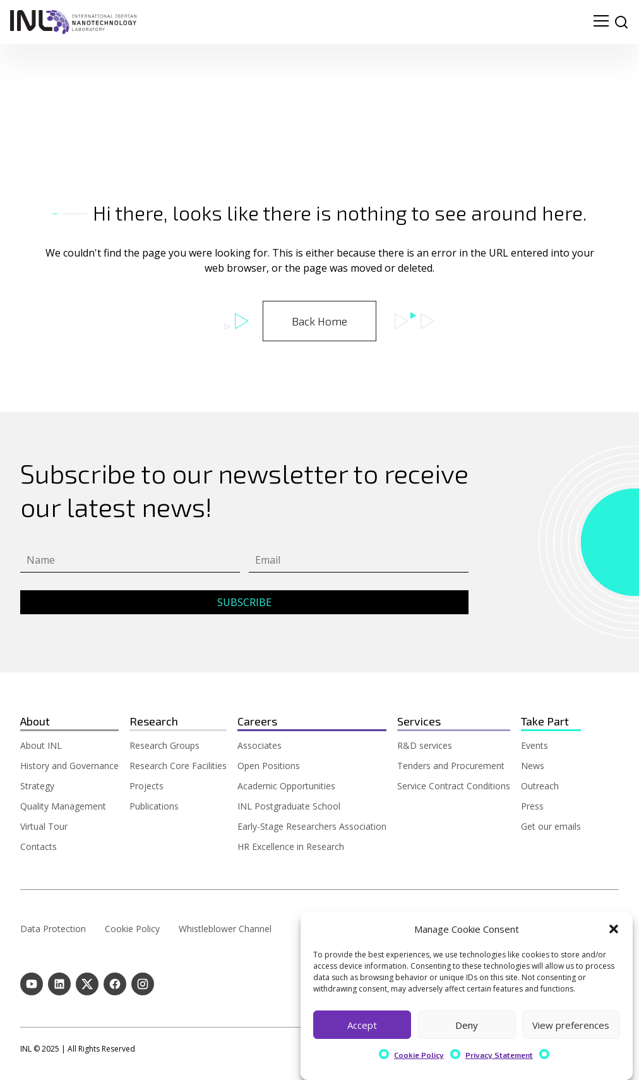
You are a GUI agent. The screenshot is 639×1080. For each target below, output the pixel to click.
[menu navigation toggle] (601, 22)
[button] (613, 929)
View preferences (570, 1025)
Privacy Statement (499, 1054)
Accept (362, 1025)
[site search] (621, 22)
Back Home (319, 321)
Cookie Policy (419, 1054)
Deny (466, 1025)
